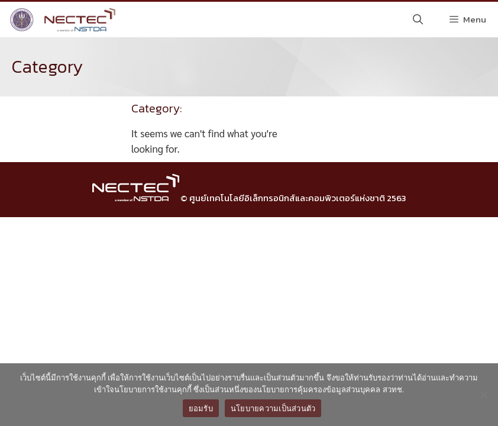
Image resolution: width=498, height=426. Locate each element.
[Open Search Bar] (418, 19)
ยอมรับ (201, 408)
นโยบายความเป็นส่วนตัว (273, 408)
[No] (483, 395)
